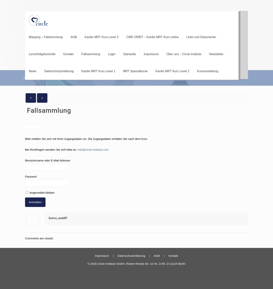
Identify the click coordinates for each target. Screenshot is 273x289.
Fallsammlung (90, 54)
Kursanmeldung (207, 71)
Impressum (151, 54)
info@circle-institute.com (93, 149)
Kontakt (68, 54)
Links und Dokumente (201, 37)
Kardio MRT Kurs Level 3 (101, 37)
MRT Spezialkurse (135, 71)
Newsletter (216, 54)
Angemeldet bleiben (40, 192)
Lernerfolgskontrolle (42, 54)
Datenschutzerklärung (59, 71)
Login (111, 54)
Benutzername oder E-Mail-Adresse (47, 160)
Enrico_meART (58, 218)
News (32, 71)
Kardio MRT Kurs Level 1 (98, 71)
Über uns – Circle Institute (183, 54)
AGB (74, 37)
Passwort (31, 176)
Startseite (129, 54)
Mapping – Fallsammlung (46, 37)
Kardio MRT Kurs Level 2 (172, 71)
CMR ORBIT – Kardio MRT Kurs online (152, 37)
